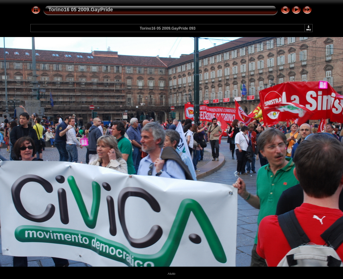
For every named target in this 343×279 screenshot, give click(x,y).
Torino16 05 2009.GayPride (80, 9)
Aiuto (171, 273)
